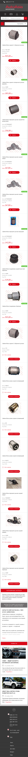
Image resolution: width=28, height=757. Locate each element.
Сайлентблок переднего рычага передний (13, 231)
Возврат (12, 752)
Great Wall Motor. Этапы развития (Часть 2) (10, 692)
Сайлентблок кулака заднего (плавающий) (13, 381)
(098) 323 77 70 (10, 2)
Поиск (25, 18)
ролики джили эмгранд (10, 597)
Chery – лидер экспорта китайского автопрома (10, 662)
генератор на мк (10, 596)
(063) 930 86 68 (13, 717)
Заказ (11, 742)
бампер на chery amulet (8, 594)
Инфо (11, 755)
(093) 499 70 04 (15, 722)
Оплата (12, 745)
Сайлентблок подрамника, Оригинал (11, 306)
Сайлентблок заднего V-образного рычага (13, 45)
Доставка (12, 748)
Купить (14, 60)
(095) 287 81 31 (13, 719)
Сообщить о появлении (14, 359)
